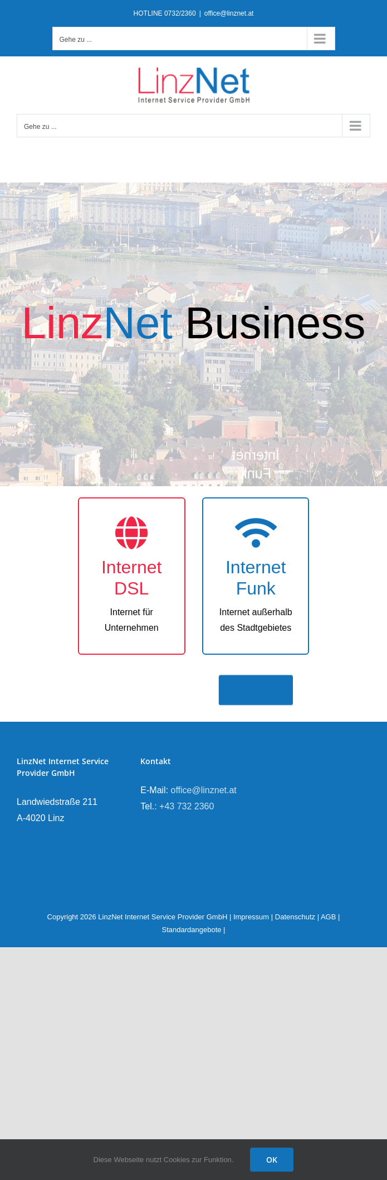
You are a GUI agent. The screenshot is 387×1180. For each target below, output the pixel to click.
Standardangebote (192, 929)
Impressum (251, 917)
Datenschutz (295, 917)
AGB (328, 917)
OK (271, 1159)
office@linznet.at (229, 13)
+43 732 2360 (186, 806)
